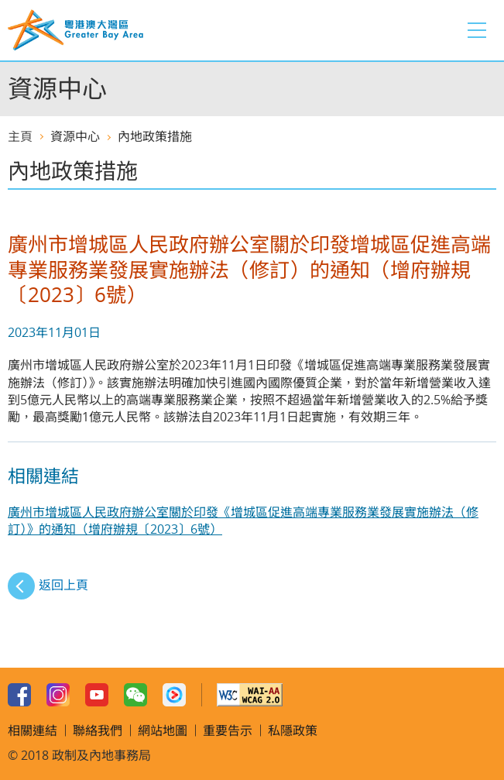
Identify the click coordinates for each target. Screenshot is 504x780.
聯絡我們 (97, 730)
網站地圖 (162, 730)
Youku (174, 694)
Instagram (58, 694)
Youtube (96, 694)
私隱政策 (292, 730)
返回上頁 (63, 584)
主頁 (20, 136)
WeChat (135, 694)
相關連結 (32, 730)
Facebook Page (19, 694)
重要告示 (227, 730)
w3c (250, 694)
